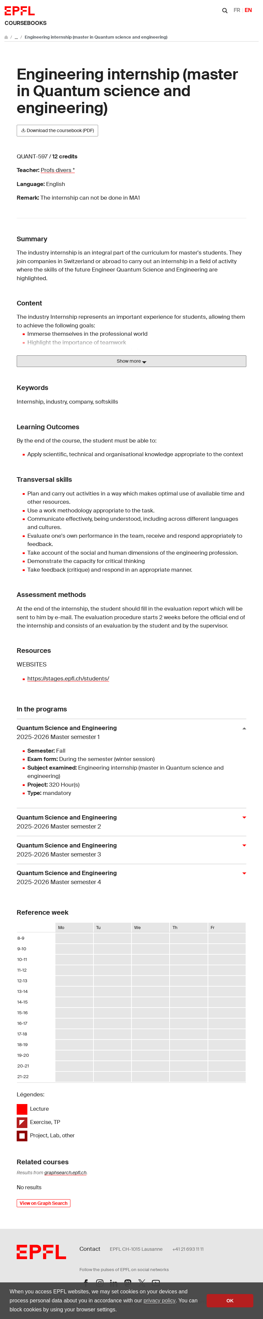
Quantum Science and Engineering (129, 733)
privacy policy (160, 1300)
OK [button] (230, 1300)
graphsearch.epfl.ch (65, 1173)
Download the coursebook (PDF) (57, 130)
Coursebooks (25, 23)
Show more (132, 361)
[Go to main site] (6, 37)
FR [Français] (237, 10)
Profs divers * (58, 170)
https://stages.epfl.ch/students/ (68, 678)
